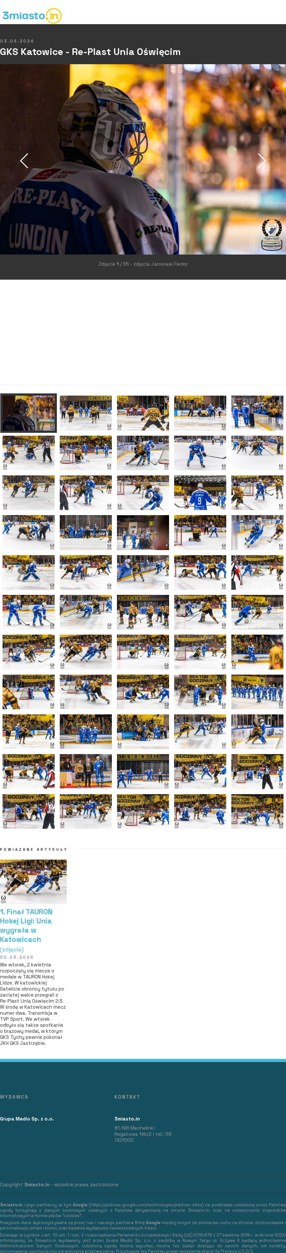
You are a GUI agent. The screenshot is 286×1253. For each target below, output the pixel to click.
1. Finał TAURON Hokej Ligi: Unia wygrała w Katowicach (33, 930)
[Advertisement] (122, 332)
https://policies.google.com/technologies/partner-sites (146, 1205)
